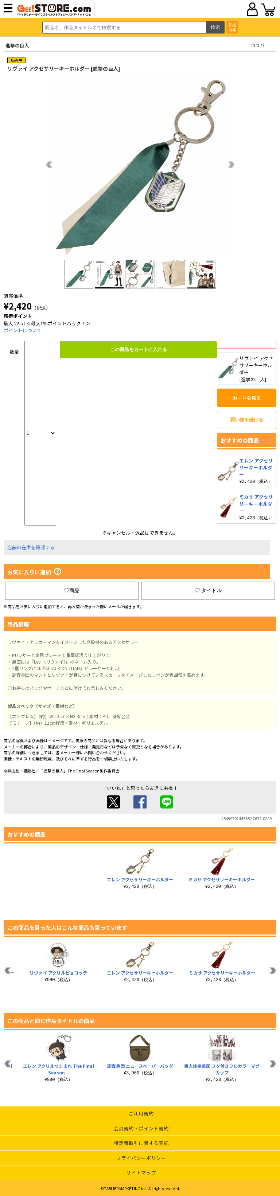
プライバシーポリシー (141, 1157)
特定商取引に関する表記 (141, 1142)
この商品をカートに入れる (138, 349)
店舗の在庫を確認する (31, 546)
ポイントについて (23, 330)
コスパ (257, 45)
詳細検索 (232, 27)
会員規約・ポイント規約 (141, 1127)
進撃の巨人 (17, 45)
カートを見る (247, 397)
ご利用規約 (141, 1112)
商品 (71, 590)
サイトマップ (141, 1171)
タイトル (208, 590)
